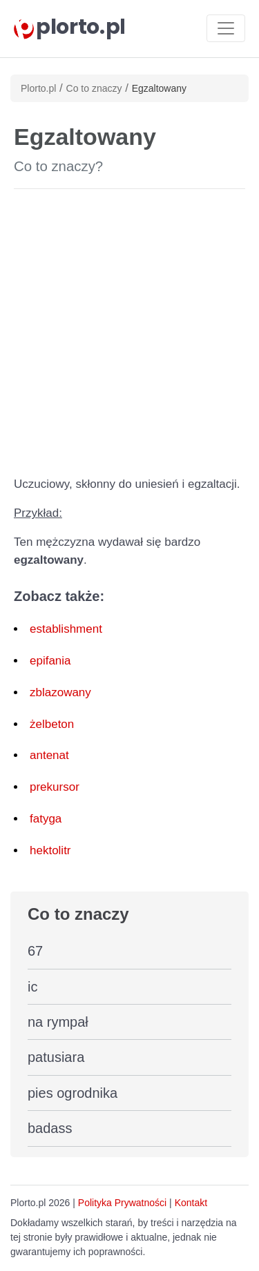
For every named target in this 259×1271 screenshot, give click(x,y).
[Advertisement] (129, 329)
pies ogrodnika (72, 1093)
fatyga (45, 818)
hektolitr (50, 850)
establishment (66, 629)
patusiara (56, 1057)
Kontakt (191, 1202)
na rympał (58, 1021)
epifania (50, 660)
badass (50, 1128)
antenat (49, 755)
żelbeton (52, 724)
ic (32, 986)
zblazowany (60, 692)
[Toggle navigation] (226, 28)
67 (35, 950)
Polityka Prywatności (122, 1202)
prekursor (54, 787)
